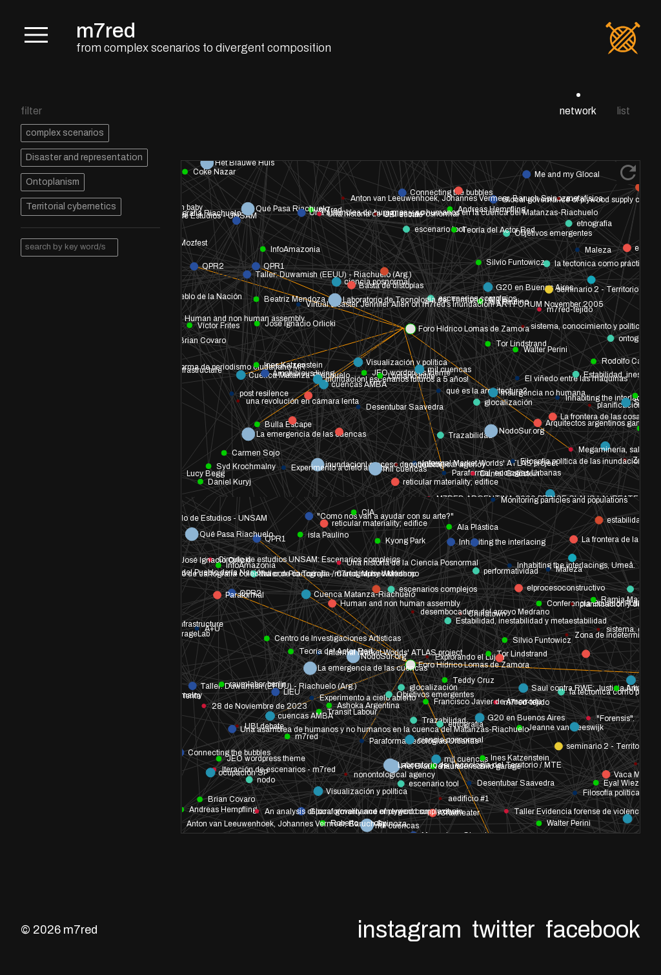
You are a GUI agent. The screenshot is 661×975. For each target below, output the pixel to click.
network (578, 110)
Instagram (410, 930)
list (623, 110)
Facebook (592, 930)
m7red (106, 30)
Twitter (503, 930)
